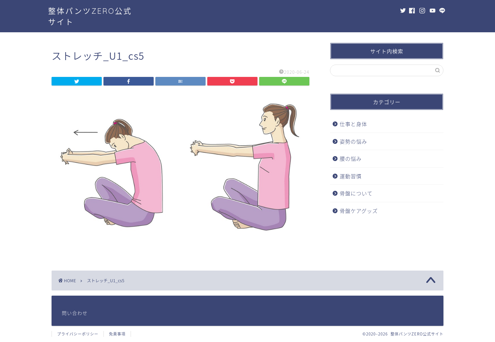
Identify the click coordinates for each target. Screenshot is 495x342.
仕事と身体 (353, 124)
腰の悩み (351, 158)
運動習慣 (351, 176)
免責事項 (117, 334)
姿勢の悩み (353, 141)
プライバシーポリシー (77, 334)
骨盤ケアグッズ (359, 211)
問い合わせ (75, 312)
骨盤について (356, 193)
